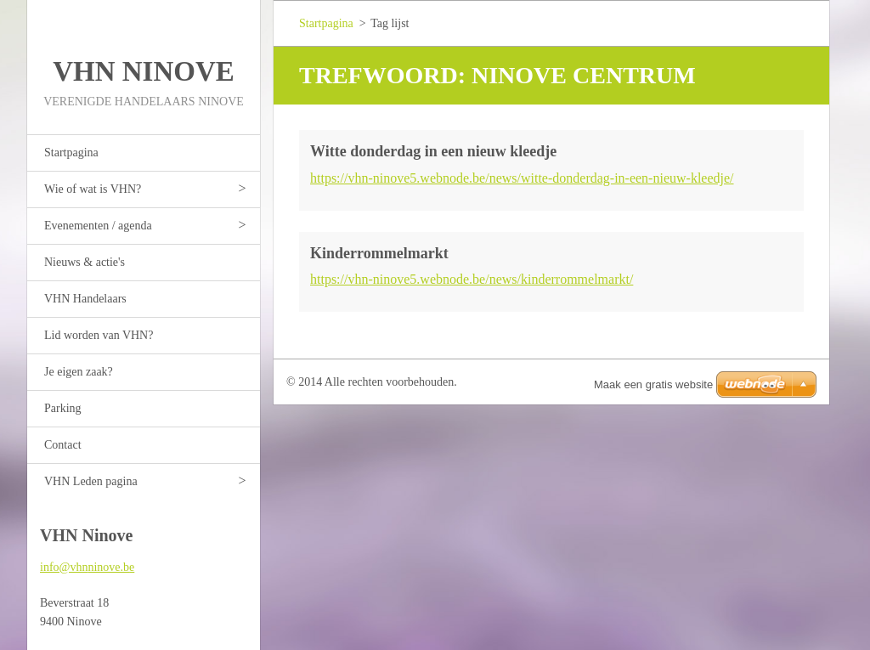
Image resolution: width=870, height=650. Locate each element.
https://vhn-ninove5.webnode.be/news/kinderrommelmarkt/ (471, 279)
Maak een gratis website (653, 384)
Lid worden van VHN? (98, 335)
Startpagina (71, 152)
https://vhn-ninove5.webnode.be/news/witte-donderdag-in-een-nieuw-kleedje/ (522, 178)
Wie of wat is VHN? (92, 189)
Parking (63, 408)
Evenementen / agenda (98, 225)
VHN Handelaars (85, 298)
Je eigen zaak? (78, 371)
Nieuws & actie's (84, 262)
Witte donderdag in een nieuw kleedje (433, 151)
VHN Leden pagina (91, 481)
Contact (63, 444)
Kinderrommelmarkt (379, 253)
